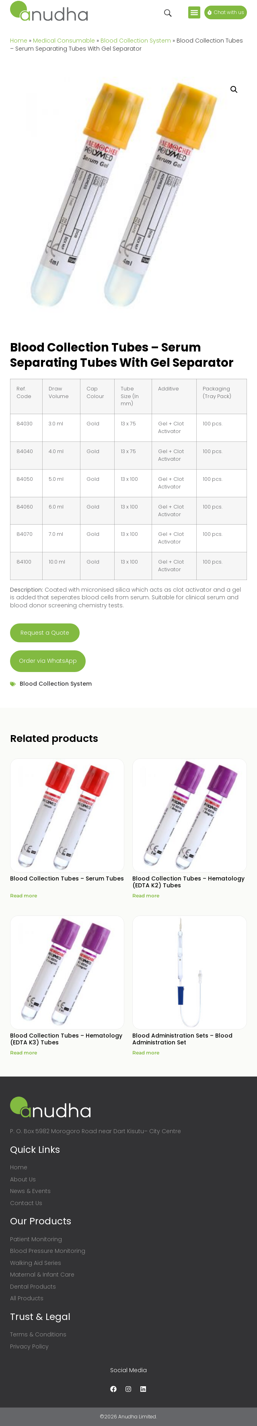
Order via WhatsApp (48, 661)
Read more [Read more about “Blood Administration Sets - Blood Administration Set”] (145, 1053)
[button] (194, 12)
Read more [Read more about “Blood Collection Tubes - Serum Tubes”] (23, 896)
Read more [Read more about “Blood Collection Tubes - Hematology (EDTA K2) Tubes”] (145, 896)
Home (18, 41)
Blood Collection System (136, 41)
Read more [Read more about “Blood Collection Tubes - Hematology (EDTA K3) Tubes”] (23, 1053)
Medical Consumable (64, 41)
